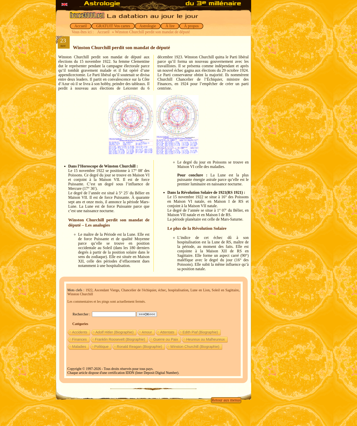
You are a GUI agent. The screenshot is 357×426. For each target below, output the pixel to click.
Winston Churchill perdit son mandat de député (121, 47)
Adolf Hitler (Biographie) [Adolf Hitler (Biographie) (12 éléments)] (114, 332)
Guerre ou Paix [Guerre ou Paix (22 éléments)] (165, 339)
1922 (89, 290)
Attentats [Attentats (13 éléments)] (167, 332)
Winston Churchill (80, 294)
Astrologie (148, 26)
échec (162, 290)
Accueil (81, 26)
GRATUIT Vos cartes (113, 26)
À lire (170, 26)
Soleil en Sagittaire (225, 290)
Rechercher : (82, 314)
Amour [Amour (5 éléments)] (147, 332)
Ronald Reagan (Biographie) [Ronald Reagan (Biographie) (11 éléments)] (139, 347)
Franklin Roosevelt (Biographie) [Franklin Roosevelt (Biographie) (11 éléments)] (120, 339)
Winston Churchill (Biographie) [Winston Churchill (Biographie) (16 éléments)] (194, 347)
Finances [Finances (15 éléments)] (79, 339)
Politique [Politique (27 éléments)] (101, 346)
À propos (191, 26)
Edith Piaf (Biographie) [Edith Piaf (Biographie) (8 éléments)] (200, 332)
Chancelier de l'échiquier (138, 290)
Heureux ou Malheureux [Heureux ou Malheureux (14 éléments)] (205, 339)
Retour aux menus (226, 400)
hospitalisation (178, 290)
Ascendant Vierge (106, 290)
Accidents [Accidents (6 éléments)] (79, 332)
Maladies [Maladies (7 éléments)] (79, 347)
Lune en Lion (200, 290)
